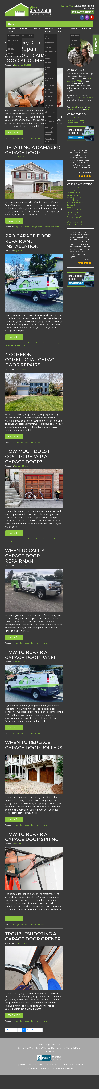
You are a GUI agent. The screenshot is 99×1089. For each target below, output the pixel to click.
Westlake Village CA (75, 222)
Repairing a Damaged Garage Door (32, 150)
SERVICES (75, 36)
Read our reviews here (83, 98)
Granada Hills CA (73, 193)
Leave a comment (39, 138)
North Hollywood (50, 91)
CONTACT (86, 29)
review (82, 107)
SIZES (10, 45)
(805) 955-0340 (84, 6)
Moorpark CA (72, 195)
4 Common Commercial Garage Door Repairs (31, 360)
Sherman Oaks (49, 106)
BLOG (73, 45)
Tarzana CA (71, 215)
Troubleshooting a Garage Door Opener (33, 936)
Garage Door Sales (74, 118)
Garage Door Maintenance (24, 343)
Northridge (50, 85)
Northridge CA (73, 200)
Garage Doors (36, 227)
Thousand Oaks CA (74, 217)
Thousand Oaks (49, 122)
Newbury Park (49, 79)
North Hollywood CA (75, 202)
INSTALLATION (14, 36)
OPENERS (24, 29)
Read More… (14, 132)
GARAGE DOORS (11, 30)
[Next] (40, 1030)
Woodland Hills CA (74, 224)
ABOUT (74, 29)
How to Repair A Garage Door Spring (32, 836)
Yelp (87, 109)
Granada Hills (49, 68)
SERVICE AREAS (49, 30)
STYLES (11, 49)
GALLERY (74, 40)
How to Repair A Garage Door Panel (30, 654)
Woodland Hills (49, 140)
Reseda (48, 101)
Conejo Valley (48, 57)
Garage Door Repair (21, 138)
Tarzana (48, 117)
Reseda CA (71, 207)
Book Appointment (82, 12)
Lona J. (74, 107)
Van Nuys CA (72, 219)
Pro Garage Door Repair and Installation (28, 241)
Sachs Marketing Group (62, 1068)
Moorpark (49, 74)
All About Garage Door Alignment (28, 58)
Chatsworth (50, 51)
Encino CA (71, 190)
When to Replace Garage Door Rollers (33, 745)
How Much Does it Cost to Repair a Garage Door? (28, 456)
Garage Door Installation (77, 120)
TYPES (10, 54)
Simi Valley (50, 112)
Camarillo (49, 47)
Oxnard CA (71, 205)
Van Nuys (49, 128)
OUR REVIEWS (61, 30)
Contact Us (96, 44)
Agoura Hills (48, 37)
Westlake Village (49, 133)
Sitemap (79, 1065)
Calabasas (49, 43)
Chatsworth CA (73, 188)
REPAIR (37, 29)
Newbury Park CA (74, 198)
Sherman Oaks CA (74, 210)
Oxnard (48, 96)
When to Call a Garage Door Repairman (25, 556)
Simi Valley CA (72, 212)
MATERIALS (13, 40)
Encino (48, 63)
